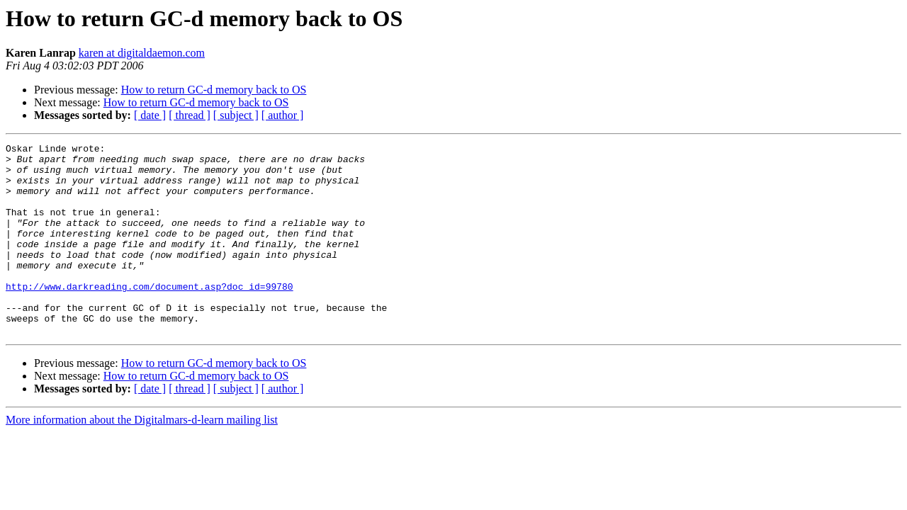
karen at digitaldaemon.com (142, 53)
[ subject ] (236, 115)
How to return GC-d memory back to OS (214, 90)
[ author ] (282, 115)
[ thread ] (189, 115)
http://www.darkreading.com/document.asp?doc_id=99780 (149, 316)
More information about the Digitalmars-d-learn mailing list (142, 458)
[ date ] (150, 115)
